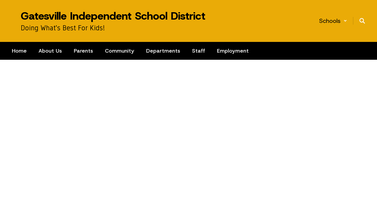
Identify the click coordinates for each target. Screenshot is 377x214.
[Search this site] (362, 21)
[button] (333, 21)
